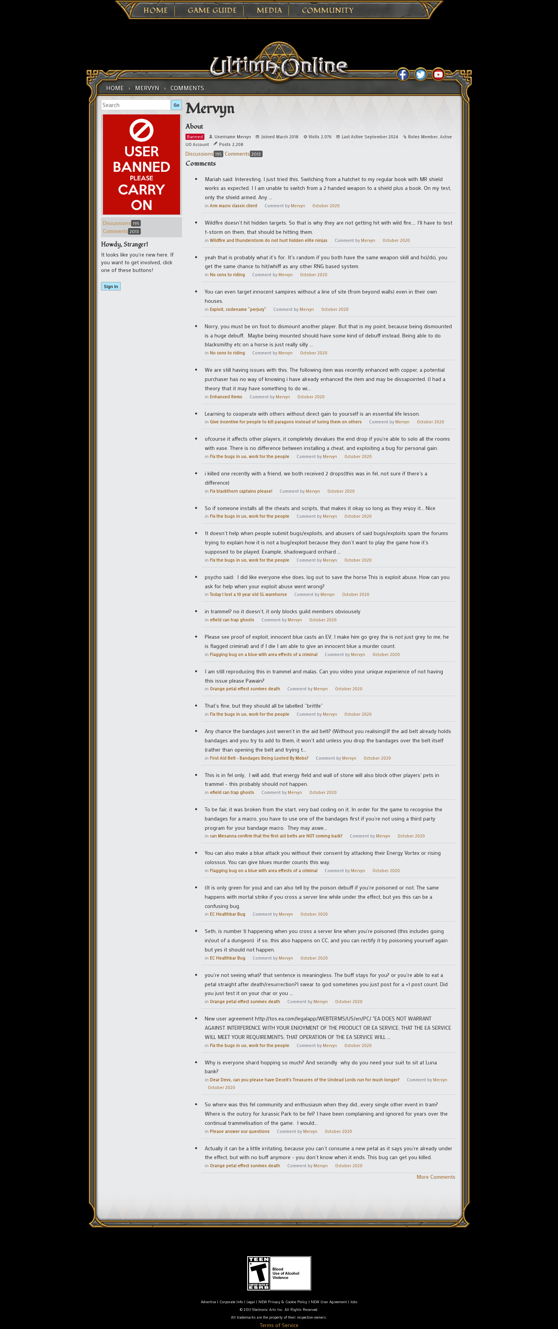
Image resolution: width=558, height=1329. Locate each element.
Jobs (353, 1301)
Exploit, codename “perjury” (238, 309)
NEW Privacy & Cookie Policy (282, 1301)
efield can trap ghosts (232, 620)
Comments (122, 231)
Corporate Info (231, 1301)
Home (155, 10)
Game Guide (212, 10)
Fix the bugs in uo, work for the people (249, 456)
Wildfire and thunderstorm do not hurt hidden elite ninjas (268, 240)
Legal (250, 1301)
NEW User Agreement (329, 1301)
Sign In (111, 286)
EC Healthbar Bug (227, 914)
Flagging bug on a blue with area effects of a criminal (263, 654)
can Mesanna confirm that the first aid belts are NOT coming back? (276, 836)
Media (269, 10)
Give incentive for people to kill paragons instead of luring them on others (286, 422)
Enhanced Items (226, 396)
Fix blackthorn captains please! (241, 491)
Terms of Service (279, 1325)
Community (328, 10)
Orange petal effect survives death (245, 688)
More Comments (435, 1176)
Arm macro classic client (233, 205)
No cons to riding (227, 274)
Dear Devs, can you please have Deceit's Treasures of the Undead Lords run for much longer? (305, 1079)
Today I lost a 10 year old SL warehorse (248, 594)
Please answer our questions (240, 1131)
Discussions (122, 223)
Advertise (208, 1301)
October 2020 (326, 205)
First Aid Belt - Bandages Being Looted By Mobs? (259, 758)
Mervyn (298, 205)
